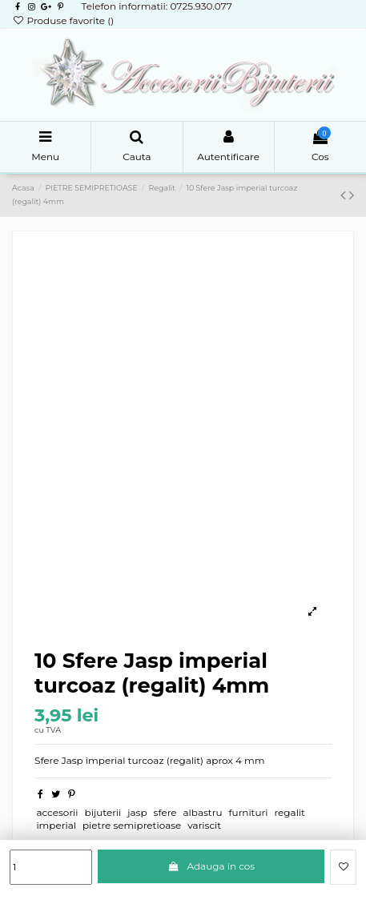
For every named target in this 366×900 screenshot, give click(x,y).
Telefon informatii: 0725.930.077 (156, 6)
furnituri (248, 812)
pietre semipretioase (131, 825)
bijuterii (103, 812)
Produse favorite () (63, 20)
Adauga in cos (211, 866)
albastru (202, 812)
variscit (204, 825)
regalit (289, 812)
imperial (56, 825)
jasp (137, 812)
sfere (165, 812)
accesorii (57, 812)
